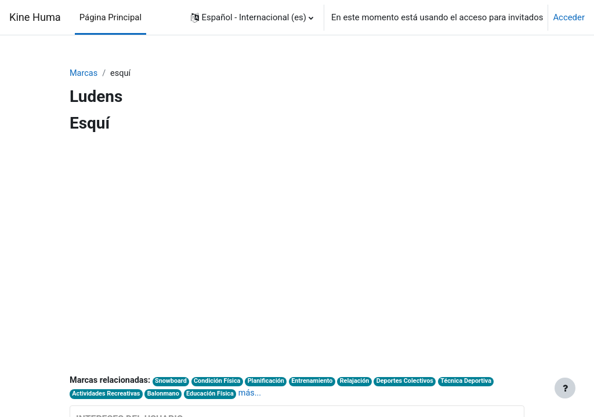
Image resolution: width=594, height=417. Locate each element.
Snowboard (174, 382)
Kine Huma (35, 17)
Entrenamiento (320, 382)
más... (255, 394)
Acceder (569, 17)
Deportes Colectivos (416, 382)
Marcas (84, 73)
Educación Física (214, 394)
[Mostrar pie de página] (565, 388)
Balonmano (166, 394)
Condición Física (222, 382)
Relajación (364, 382)
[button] (252, 17)
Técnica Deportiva (478, 382)
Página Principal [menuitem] (110, 17)
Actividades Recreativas (107, 394)
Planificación (272, 382)
